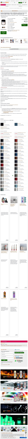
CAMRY (16, 30)
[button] (26, 2)
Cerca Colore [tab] (4, 284)
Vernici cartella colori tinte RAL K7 (7, 383)
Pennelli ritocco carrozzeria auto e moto (6, 60)
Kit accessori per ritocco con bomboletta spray (25, 56)
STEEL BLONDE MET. (6, 202)
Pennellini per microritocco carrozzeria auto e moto (16, 60)
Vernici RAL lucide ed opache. (7, 337)
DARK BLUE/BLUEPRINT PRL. (7, 174)
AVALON (14, 30)
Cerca (4, 295)
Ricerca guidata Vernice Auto (19, 287)
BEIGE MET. (5, 160)
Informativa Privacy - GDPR (17, 401)
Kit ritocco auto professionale (6, 39)
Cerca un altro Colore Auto (3, 33)
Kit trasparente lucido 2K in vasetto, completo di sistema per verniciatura (4, 242)
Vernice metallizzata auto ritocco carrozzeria (25, 52)
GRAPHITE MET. (19, 181)
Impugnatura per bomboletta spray (16, 64)
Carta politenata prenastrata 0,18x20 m (23, 241)
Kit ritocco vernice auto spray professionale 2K (6, 52)
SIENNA (18, 30)
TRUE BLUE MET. (19, 202)
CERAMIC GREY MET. (6, 167)
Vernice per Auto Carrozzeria (13, 22)
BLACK (4, 140)
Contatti (15, 398)
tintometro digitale (10, 73)
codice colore (10, 296)
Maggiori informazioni (11, 436)
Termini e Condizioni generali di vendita (18, 394)
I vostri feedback (4, 276)
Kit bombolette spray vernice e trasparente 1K (15, 52)
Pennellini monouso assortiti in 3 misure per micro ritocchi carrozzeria (23, 222)
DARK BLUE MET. (19, 167)
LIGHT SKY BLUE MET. (20, 188)
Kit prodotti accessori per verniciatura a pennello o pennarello (15, 56)
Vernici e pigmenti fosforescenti (7, 360)
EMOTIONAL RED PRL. (6, 181)
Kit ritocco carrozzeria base (15, 40)
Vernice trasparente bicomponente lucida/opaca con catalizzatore (12, 222)
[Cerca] (11, 2)
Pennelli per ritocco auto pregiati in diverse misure (13, 241)
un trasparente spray (5, 129)
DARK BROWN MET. (20, 174)
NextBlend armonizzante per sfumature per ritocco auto (13, 262)
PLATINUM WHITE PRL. (6, 195)
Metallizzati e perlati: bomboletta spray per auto (25, 40)
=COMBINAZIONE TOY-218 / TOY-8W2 (22, 153)
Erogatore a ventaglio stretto (6, 64)
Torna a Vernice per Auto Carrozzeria (6, 47)
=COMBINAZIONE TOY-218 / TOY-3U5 (8, 153)
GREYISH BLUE (19, 140)
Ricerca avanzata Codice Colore (5, 299)
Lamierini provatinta (5, 55)
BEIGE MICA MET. (19, 160)
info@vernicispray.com (5, 397)
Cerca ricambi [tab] (18, 284)
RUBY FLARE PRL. (19, 195)
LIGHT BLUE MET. (5, 188)
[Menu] (26, 431)
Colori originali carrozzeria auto (7, 326)
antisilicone (12, 96)
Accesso (20, 2)
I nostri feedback (16, 395)
